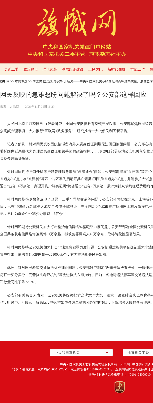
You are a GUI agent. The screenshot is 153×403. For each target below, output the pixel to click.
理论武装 (50, 69)
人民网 (14, 106)
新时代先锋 (117, 69)
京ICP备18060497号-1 (53, 369)
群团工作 (137, 69)
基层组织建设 (72, 69)
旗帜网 (5, 81)
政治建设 (31, 69)
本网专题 (21, 81)
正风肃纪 (95, 69)
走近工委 (11, 69)
